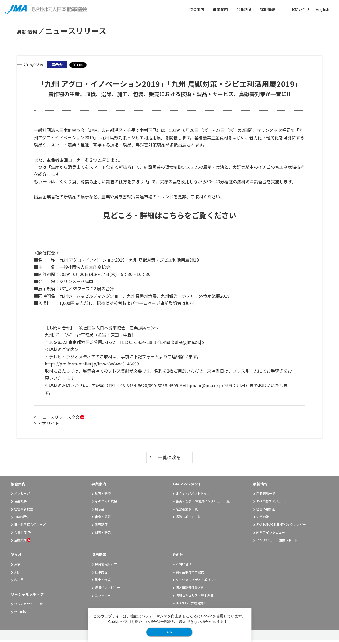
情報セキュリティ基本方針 (194, 597)
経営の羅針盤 (265, 510)
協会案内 (196, 10)
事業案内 (219, 10)
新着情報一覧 (265, 495)
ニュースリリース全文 (59, 418)
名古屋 (19, 581)
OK (169, 632)
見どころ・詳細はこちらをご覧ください (169, 216)
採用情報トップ (106, 565)
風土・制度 (103, 581)
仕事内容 (101, 573)
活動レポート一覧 (188, 518)
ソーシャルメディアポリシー (196, 581)
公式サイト (48, 425)
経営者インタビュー (270, 533)
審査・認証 (103, 518)
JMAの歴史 (21, 518)
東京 (17, 565)
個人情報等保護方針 (190, 589)
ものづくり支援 (106, 502)
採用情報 (266, 10)
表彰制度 (101, 526)
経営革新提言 (23, 510)
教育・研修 (103, 495)
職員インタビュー (107, 589)
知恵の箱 (262, 518)
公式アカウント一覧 (28, 605)
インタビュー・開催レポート (277, 541)
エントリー (103, 597)
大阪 (17, 573)
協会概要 (20, 502)
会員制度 (243, 10)
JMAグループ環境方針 (191, 604)
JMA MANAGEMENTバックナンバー (281, 526)
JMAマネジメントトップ (193, 495)
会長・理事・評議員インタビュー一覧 (203, 502)
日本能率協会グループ (30, 526)
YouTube (20, 613)
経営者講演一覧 (187, 510)
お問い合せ (299, 10)
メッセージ (22, 495)
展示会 (99, 510)
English (321, 10)
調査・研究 (103, 533)
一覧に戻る (169, 459)
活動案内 (22, 541)
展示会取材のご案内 (190, 573)
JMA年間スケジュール (271, 502)
